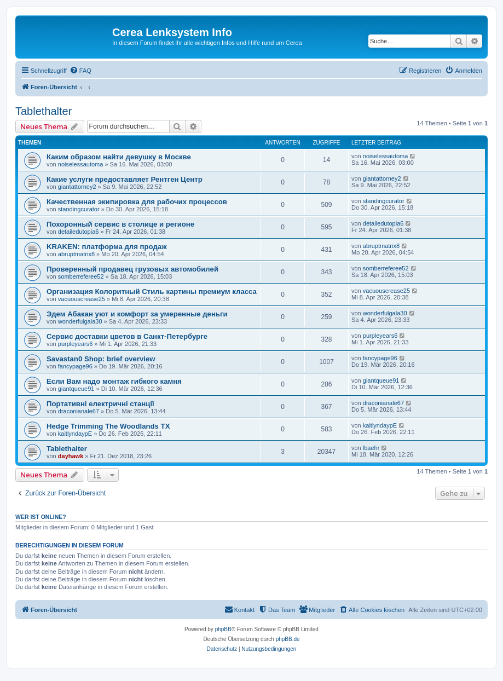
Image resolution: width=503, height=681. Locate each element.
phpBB (223, 629)
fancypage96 (75, 366)
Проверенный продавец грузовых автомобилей (132, 269)
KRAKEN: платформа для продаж (107, 247)
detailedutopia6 (78, 231)
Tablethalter (43, 111)
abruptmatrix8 (76, 254)
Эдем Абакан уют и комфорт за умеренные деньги (137, 314)
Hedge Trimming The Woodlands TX (108, 426)
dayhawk (70, 456)
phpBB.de (288, 639)
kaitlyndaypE (75, 433)
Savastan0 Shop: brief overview (101, 359)
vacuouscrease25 (81, 299)
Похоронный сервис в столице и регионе (120, 224)
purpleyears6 (75, 343)
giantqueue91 (76, 388)
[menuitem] (80, 70)
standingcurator (79, 209)
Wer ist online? (40, 516)
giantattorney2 (77, 186)
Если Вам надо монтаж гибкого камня (114, 381)
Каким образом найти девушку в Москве (119, 157)
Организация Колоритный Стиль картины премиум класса (152, 291)
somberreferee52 (81, 276)
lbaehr (371, 448)
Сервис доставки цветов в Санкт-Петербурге (127, 336)
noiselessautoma (80, 164)
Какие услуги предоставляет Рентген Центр (125, 179)
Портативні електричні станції (100, 404)
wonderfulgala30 (80, 321)
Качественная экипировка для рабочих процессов (137, 202)
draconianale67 (78, 411)
